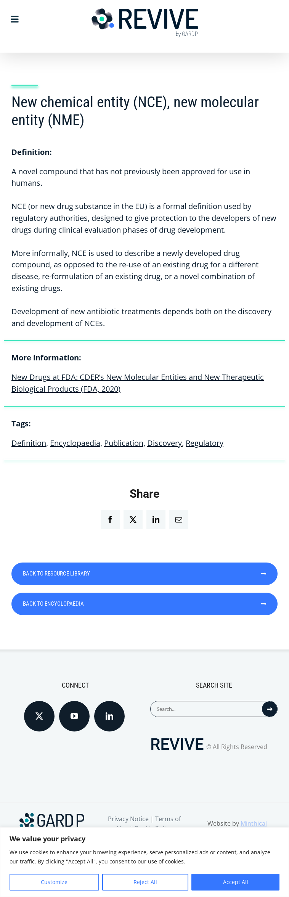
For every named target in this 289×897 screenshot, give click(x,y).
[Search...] (206, 709)
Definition (28, 443)
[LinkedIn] (109, 716)
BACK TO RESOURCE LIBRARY (144, 573)
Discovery (164, 443)
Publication (123, 443)
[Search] (269, 709)
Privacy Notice (128, 819)
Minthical (254, 823)
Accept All (235, 882)
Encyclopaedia (75, 443)
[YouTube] (74, 716)
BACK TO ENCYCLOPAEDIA (144, 603)
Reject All (145, 882)
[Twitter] (39, 716)
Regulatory (204, 443)
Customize (54, 882)
